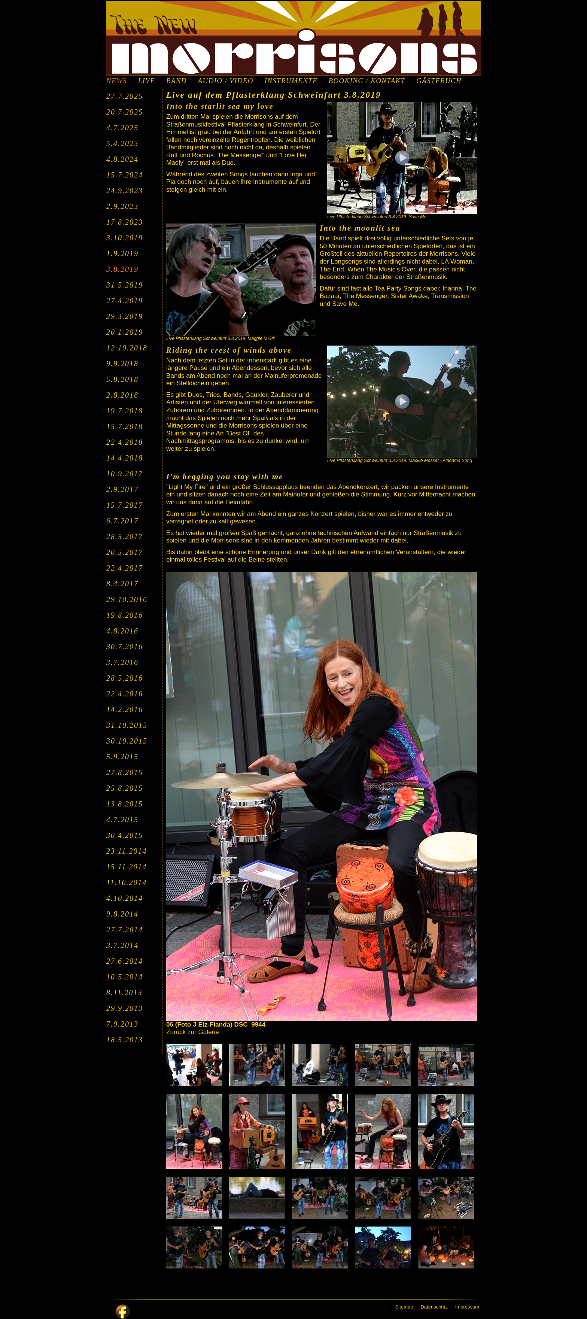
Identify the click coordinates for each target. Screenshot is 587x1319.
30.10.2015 (126, 741)
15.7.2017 (124, 505)
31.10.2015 (126, 725)
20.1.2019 (124, 332)
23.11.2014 (126, 851)
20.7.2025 (124, 112)
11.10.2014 (126, 882)
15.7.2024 (124, 175)
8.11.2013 (124, 992)
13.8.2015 (124, 804)
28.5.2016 (124, 678)
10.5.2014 (124, 977)
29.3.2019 (124, 316)
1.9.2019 (122, 253)
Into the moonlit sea (360, 228)
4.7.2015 (122, 819)
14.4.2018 (124, 458)
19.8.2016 (124, 615)
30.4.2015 (124, 835)
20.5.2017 (124, 552)
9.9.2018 (122, 363)
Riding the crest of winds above (229, 350)
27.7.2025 (124, 96)
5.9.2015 (122, 757)
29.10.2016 (126, 599)
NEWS (116, 81)
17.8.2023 (124, 222)
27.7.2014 (124, 930)
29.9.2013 (124, 1008)
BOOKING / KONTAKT (367, 81)
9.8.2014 (122, 914)
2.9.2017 (122, 489)
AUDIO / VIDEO (225, 81)
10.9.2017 (124, 473)
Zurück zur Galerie (192, 1032)
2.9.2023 (122, 206)
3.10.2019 (124, 238)
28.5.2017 (124, 536)
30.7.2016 (124, 646)
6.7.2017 (122, 521)
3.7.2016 (122, 662)
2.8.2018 (122, 395)
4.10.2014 (124, 898)
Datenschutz (433, 1307)
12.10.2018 (126, 348)
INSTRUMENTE (291, 81)
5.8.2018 (122, 379)
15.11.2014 (126, 867)
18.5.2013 (124, 1040)
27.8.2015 (124, 772)
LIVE (146, 81)
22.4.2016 (124, 694)
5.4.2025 (122, 143)
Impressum (467, 1307)
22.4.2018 (124, 442)
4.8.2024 (122, 159)
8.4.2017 (122, 584)
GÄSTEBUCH (439, 81)
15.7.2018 (124, 426)
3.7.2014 (122, 945)
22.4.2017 (124, 568)
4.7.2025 (122, 128)
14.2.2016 (124, 709)
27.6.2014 (124, 961)
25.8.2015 (124, 788)
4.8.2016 (122, 631)
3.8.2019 (122, 269)
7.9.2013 (122, 1024)
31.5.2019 (124, 285)
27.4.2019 (124, 301)
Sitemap (404, 1307)
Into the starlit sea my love (220, 106)
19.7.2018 (124, 411)
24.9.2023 (124, 190)
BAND (176, 81)
